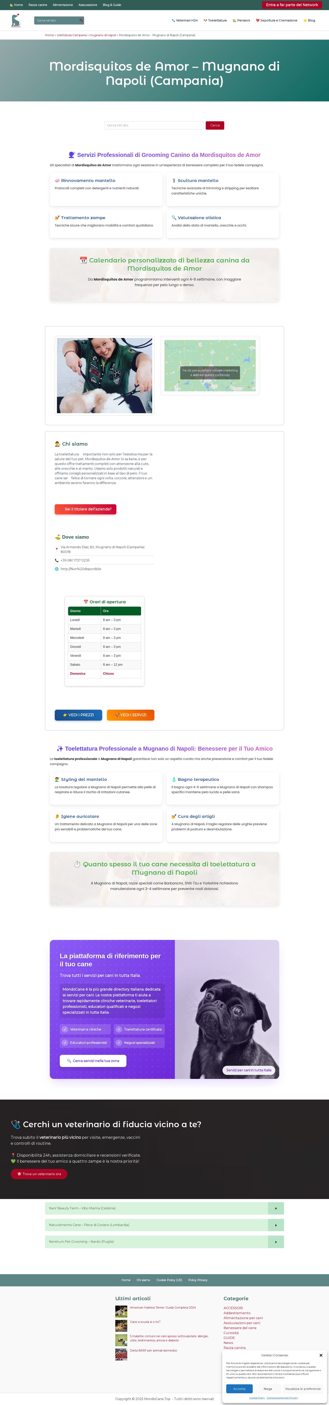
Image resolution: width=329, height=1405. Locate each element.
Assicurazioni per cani (240, 1322)
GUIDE (229, 1336)
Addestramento (236, 1313)
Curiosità (230, 1332)
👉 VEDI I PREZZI (78, 714)
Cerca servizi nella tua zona (93, 1060)
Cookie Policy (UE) (167, 1280)
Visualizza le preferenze (303, 1389)
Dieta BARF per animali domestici (153, 1350)
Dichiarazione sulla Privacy (282, 1397)
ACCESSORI (233, 1308)
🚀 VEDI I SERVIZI (130, 714)
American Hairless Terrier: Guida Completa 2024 (163, 1307)
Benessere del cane (239, 1327)
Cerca (215, 125)
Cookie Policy (257, 1397)
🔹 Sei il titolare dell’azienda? (86, 509)
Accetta (239, 1389)
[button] (321, 1355)
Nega (268, 1389)
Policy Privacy (192, 1280)
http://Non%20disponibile (81, 568)
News (228, 1341)
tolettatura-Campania (72, 35)
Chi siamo (145, 1280)
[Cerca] (81, 20)
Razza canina (234, 1346)
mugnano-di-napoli (103, 35)
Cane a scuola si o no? (145, 1322)
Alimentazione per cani (242, 1317)
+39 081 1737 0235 (75, 560)
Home (49, 35)
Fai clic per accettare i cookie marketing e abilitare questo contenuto (210, 372)
